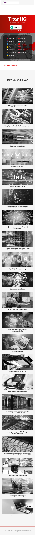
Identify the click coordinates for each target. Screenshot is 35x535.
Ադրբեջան (10, 38)
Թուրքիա (21, 49)
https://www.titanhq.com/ (17, 31)
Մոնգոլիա (21, 47)
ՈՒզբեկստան (22, 52)
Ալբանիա (21, 38)
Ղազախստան (11, 44)
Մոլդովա (10, 47)
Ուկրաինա (10, 55)
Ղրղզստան (22, 44)
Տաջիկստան (11, 49)
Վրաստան (22, 41)
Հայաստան (10, 41)
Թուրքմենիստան (12, 52)
